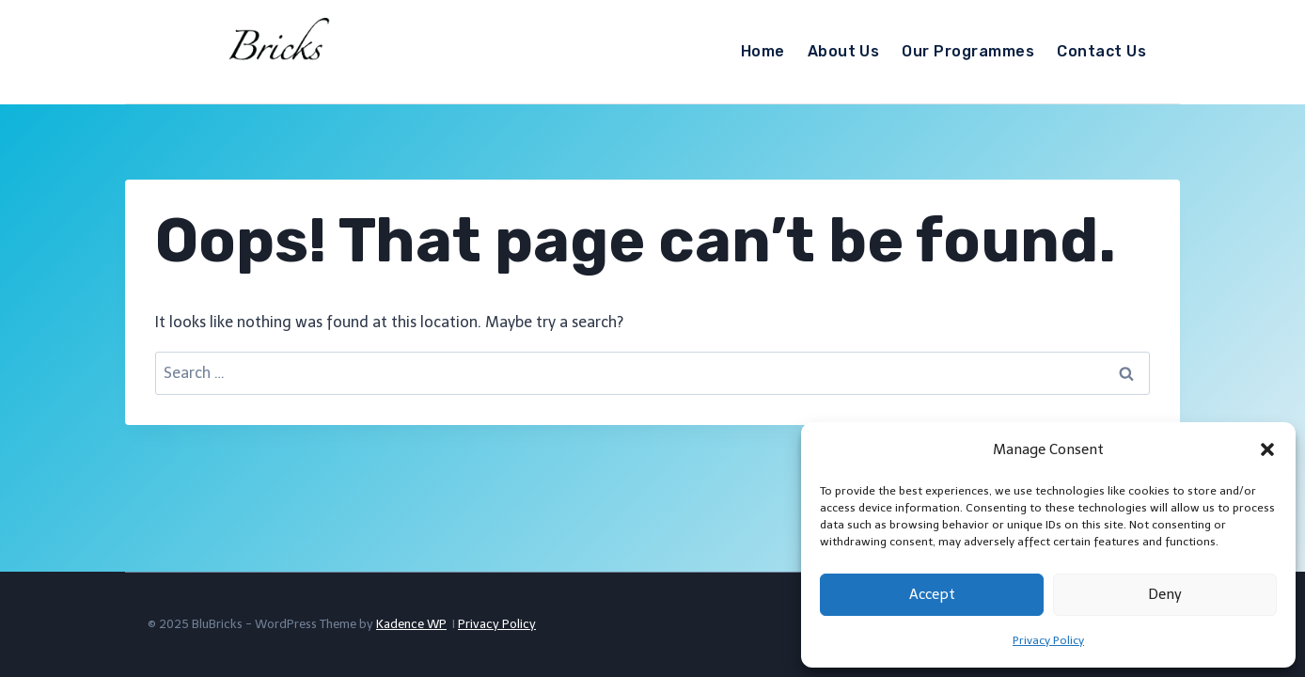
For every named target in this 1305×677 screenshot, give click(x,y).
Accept (932, 594)
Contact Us (1101, 51)
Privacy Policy (1048, 640)
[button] (1267, 449)
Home (763, 51)
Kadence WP (411, 624)
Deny (1165, 594)
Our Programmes (968, 51)
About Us (844, 51)
